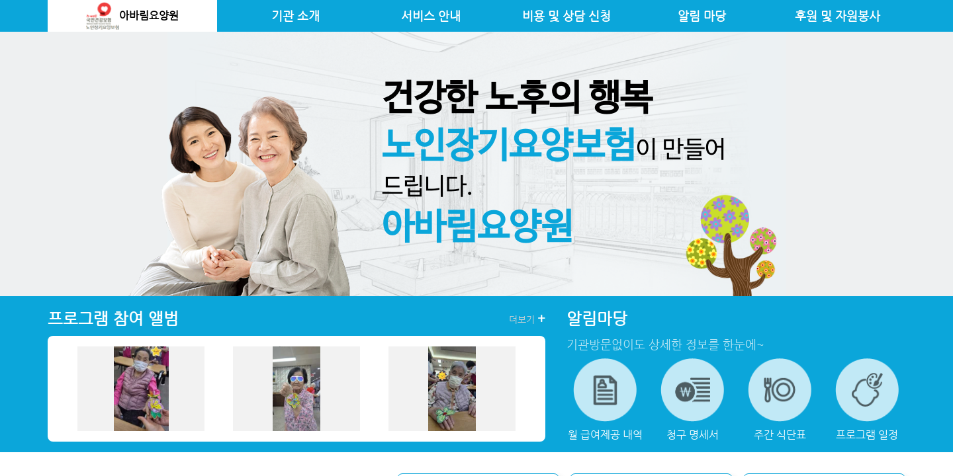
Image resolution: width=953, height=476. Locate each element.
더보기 (527, 318)
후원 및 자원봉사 (837, 15)
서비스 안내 (431, 15)
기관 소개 (295, 15)
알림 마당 (702, 15)
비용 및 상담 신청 (566, 15)
